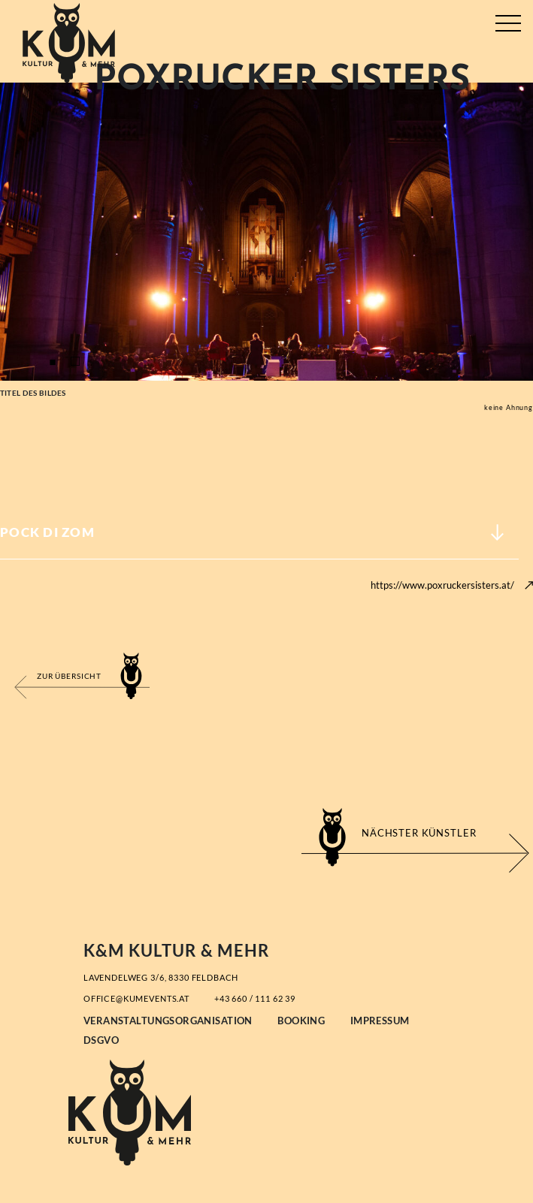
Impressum (380, 1021)
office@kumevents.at (136, 998)
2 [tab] (75, 361)
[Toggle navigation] (507, 20)
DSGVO (101, 1040)
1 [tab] (52, 361)
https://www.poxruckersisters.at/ (442, 585)
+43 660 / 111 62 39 (254, 998)
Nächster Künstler (419, 833)
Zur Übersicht (69, 675)
